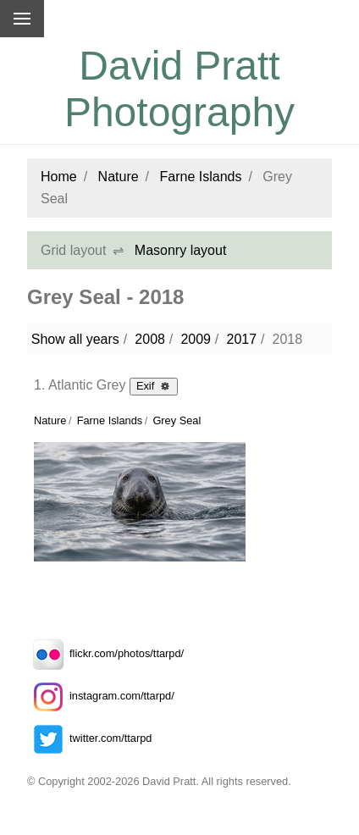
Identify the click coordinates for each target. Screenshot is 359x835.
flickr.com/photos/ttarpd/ (105, 653)
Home (59, 176)
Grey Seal (176, 420)
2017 (241, 339)
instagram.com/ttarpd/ (100, 695)
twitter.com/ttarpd (89, 738)
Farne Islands (201, 176)
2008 (150, 339)
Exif (153, 385)
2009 (195, 339)
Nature (118, 176)
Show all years (75, 339)
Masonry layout (181, 250)
